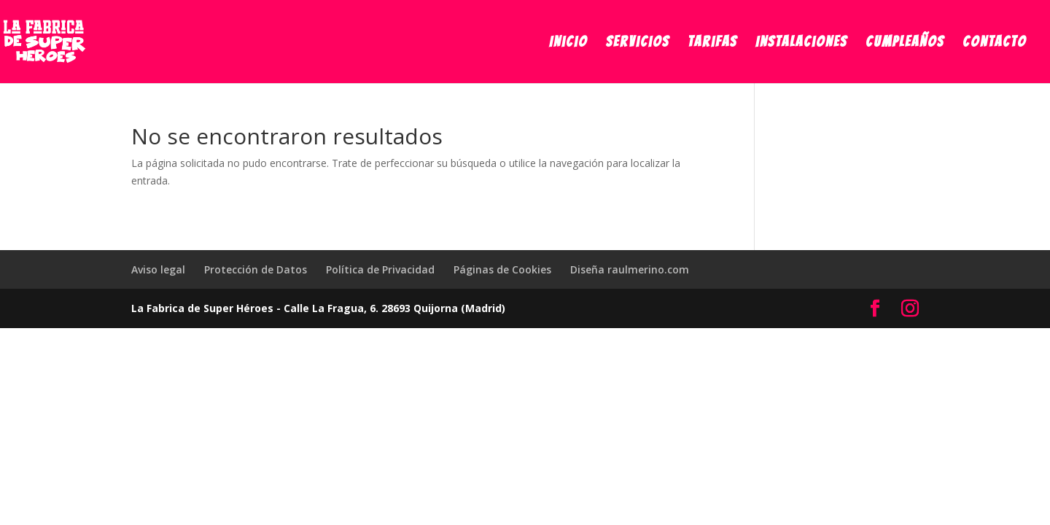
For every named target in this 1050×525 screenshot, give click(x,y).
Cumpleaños (905, 43)
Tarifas (712, 43)
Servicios (637, 43)
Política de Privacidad (380, 269)
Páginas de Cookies (502, 269)
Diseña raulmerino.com (629, 269)
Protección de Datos (255, 269)
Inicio (568, 43)
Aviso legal (158, 269)
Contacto (994, 43)
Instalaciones (801, 43)
